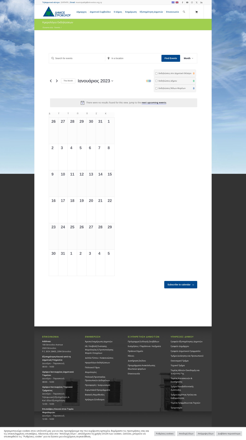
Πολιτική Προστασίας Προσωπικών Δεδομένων (97, 378)
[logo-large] (56, 12)
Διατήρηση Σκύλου (137, 360)
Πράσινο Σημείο (135, 351)
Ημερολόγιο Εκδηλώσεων (97, 362)
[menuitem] (82, 12)
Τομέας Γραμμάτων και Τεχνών (185, 402)
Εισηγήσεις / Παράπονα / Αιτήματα (144, 346)
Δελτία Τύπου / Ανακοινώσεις (99, 357)
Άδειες (131, 355)
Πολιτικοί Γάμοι (92, 367)
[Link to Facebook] (182, 2)
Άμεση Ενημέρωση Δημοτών (98, 341)
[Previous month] (51, 81)
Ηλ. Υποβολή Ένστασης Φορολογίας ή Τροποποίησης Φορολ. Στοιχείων (99, 349)
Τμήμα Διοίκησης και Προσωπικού (187, 355)
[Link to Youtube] (187, 2)
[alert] (123, 102)
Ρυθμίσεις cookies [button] (165, 433)
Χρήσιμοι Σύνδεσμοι (94, 399)
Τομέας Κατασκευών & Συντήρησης (181, 380)
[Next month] (57, 81)
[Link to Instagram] (192, 2)
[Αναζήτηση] (184, 12)
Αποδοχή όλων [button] (186, 433)
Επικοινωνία (134, 373)
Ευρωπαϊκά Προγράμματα (97, 389)
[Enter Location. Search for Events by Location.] (133, 58)
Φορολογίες (91, 372)
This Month (68, 81)
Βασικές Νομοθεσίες (94, 394)
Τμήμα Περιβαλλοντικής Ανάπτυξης (182, 388)
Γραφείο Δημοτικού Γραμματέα (185, 351)
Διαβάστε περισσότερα (229, 433)
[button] (170, 80)
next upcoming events (154, 102)
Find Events (171, 58)
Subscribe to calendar (179, 284)
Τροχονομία (176, 407)
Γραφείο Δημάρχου (180, 346)
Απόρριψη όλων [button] (205, 433)
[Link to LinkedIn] (201, 2)
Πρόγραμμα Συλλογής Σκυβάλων (143, 341)
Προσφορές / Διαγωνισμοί (97, 385)
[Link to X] (196, 2)
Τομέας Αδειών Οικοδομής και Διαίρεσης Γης (185, 372)
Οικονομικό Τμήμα (179, 360)
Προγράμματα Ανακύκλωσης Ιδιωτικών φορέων (141, 367)
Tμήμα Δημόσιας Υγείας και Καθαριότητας (184, 396)
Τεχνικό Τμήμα (178, 365)
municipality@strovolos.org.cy (89, 2)
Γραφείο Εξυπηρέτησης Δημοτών (186, 341)
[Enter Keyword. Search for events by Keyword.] (77, 58)
